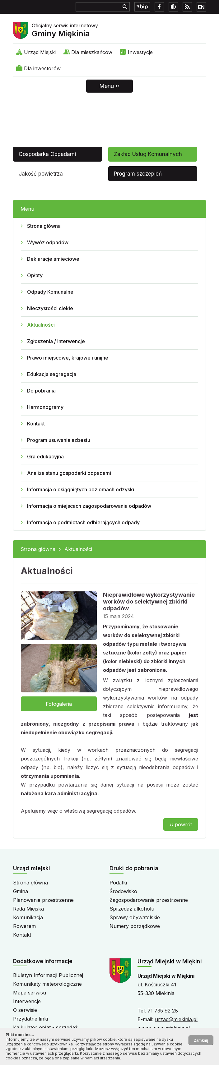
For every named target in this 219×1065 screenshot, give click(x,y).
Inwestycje (140, 52)
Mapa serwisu (29, 992)
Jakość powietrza (41, 174)
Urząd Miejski (40, 52)
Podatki (118, 882)
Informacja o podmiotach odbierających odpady (83, 522)
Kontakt (36, 423)
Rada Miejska (28, 909)
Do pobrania (41, 391)
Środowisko (123, 891)
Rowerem (24, 926)
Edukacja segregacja (51, 374)
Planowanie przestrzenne (43, 900)
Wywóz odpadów (47, 242)
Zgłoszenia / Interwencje (56, 341)
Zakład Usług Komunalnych (148, 154)
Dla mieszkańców (91, 52)
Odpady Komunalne (50, 292)
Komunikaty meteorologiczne (47, 984)
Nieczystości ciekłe (50, 308)
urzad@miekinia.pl (176, 1019)
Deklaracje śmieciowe (53, 259)
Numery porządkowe (135, 926)
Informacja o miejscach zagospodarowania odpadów (89, 506)
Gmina (20, 891)
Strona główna (44, 226)
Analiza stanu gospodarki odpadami (69, 473)
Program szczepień (138, 174)
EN (201, 7)
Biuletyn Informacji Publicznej (48, 975)
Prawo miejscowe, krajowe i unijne (67, 358)
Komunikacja (28, 917)
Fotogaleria (59, 704)
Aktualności (41, 325)
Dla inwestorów (42, 68)
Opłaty (35, 275)
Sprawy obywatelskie (135, 917)
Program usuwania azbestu (58, 440)
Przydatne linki (30, 1019)
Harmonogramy (45, 407)
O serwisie (25, 1010)
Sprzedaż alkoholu (132, 909)
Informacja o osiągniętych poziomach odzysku (81, 489)
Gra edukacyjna (45, 456)
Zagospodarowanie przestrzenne (149, 900)
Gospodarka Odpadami (47, 154)
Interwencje (27, 1001)
